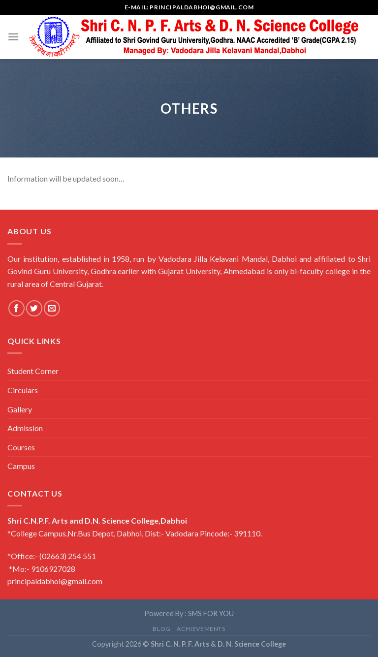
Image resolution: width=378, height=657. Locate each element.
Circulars (22, 390)
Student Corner (33, 370)
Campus (21, 465)
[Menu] (13, 37)
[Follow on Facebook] (16, 308)
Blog (161, 628)
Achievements (201, 628)
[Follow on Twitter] (34, 308)
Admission (25, 428)
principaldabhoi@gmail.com (54, 581)
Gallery (19, 409)
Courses (21, 447)
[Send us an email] (52, 308)
